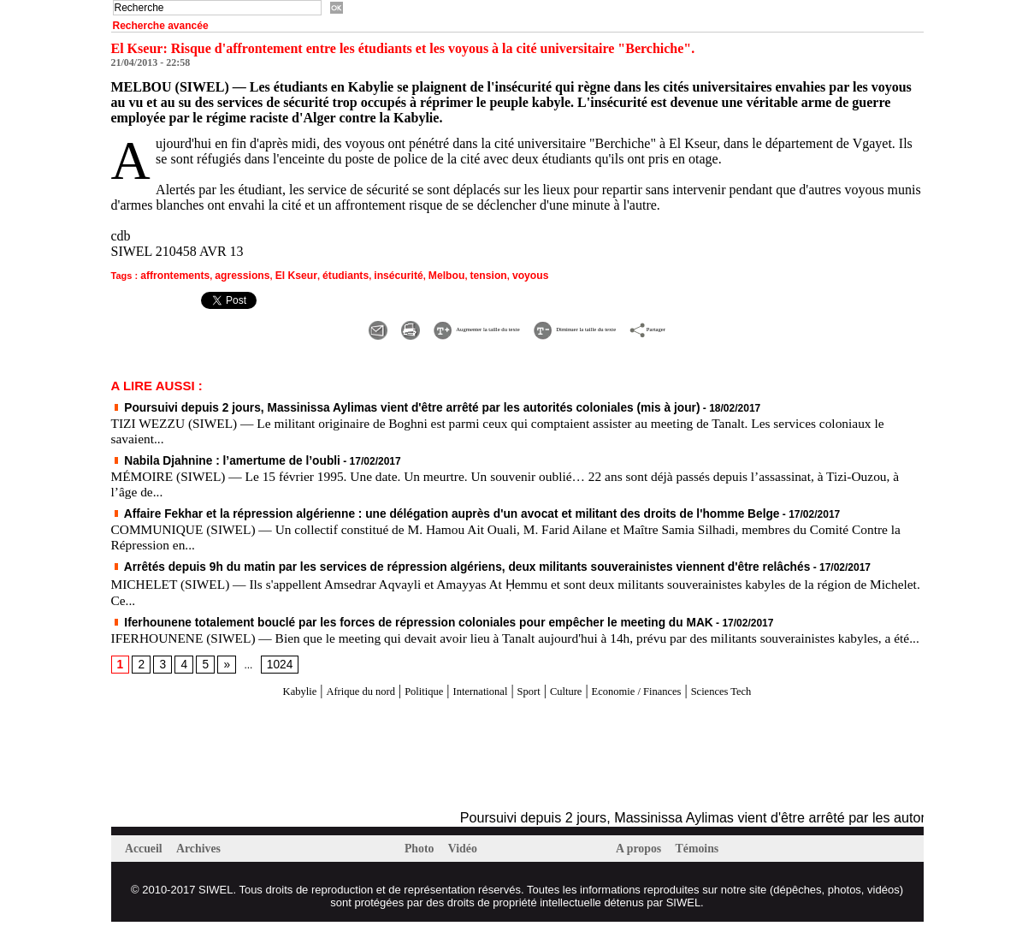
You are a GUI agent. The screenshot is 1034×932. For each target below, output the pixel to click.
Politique (402, 699)
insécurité (375, 275)
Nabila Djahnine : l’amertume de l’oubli (212, 456)
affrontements (171, 275)
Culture (574, 699)
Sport (531, 699)
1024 (273, 674)
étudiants (327, 275)
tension (458, 275)
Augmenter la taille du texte (419, 325)
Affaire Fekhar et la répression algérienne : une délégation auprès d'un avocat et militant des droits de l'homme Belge (404, 508)
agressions (233, 275)
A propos (643, 858)
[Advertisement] (311, 764)
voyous (496, 275)
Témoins (704, 858)
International (471, 699)
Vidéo (468, 858)
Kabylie (248, 699)
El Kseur (282, 275)
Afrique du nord (323, 699)
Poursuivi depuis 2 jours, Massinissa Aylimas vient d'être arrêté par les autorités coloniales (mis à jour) (369, 404)
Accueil (147, 858)
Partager (736, 325)
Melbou (419, 275)
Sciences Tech (768, 699)
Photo (422, 858)
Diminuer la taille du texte (606, 325)
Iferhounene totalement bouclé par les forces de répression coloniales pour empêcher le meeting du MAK (375, 616)
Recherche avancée (161, 26)
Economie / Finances (663, 699)
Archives (205, 858)
